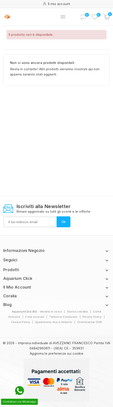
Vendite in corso (51, 311)
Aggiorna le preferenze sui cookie (56, 353)
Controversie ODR (89, 322)
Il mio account (34, 316)
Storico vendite (77, 311)
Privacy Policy (92, 316)
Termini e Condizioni (63, 316)
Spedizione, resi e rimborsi (53, 322)
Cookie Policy (20, 322)
